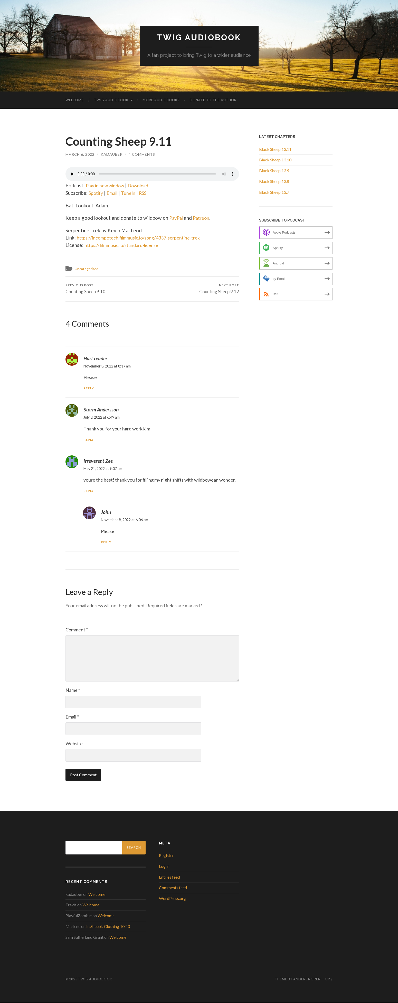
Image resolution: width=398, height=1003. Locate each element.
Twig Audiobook (199, 37)
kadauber (111, 154)
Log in (164, 866)
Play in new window (107, 185)
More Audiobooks (161, 100)
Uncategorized (87, 268)
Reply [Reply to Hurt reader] (88, 388)
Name (72, 690)
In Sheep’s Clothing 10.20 (108, 926)
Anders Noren (307, 979)
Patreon (203, 218)
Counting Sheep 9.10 (85, 288)
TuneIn (130, 193)
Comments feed (173, 887)
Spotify (97, 193)
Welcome (74, 100)
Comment (76, 630)
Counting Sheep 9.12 (219, 288)
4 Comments (142, 154)
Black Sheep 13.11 (275, 148)
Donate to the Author (213, 100)
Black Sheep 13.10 (275, 159)
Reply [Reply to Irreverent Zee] (88, 491)
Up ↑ (329, 979)
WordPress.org (172, 898)
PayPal (176, 218)
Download (143, 185)
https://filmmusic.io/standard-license (124, 245)
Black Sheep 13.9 (274, 170)
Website (74, 744)
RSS (146, 193)
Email (114, 193)
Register (166, 855)
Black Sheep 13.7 (274, 191)
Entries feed (169, 877)
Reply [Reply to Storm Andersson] (88, 439)
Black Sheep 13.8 (274, 181)
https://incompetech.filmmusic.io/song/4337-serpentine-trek (142, 238)
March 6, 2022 (79, 154)
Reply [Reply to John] (106, 542)
